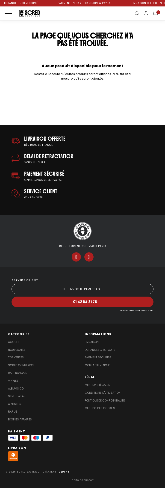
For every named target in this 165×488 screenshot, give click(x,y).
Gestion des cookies (100, 408)
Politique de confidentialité (105, 400)
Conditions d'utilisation (103, 393)
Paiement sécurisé (98, 357)
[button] (136, 13)
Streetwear (17, 396)
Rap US (13, 412)
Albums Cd (16, 388)
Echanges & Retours (100, 350)
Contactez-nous (98, 365)
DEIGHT (64, 471)
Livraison (92, 342)
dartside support (83, 480)
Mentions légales (97, 385)
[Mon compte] (146, 13)
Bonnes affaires (20, 419)
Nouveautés (17, 350)
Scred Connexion (21, 365)
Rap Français (17, 373)
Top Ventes (16, 357)
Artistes (14, 404)
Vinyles (13, 381)
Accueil (14, 342)
